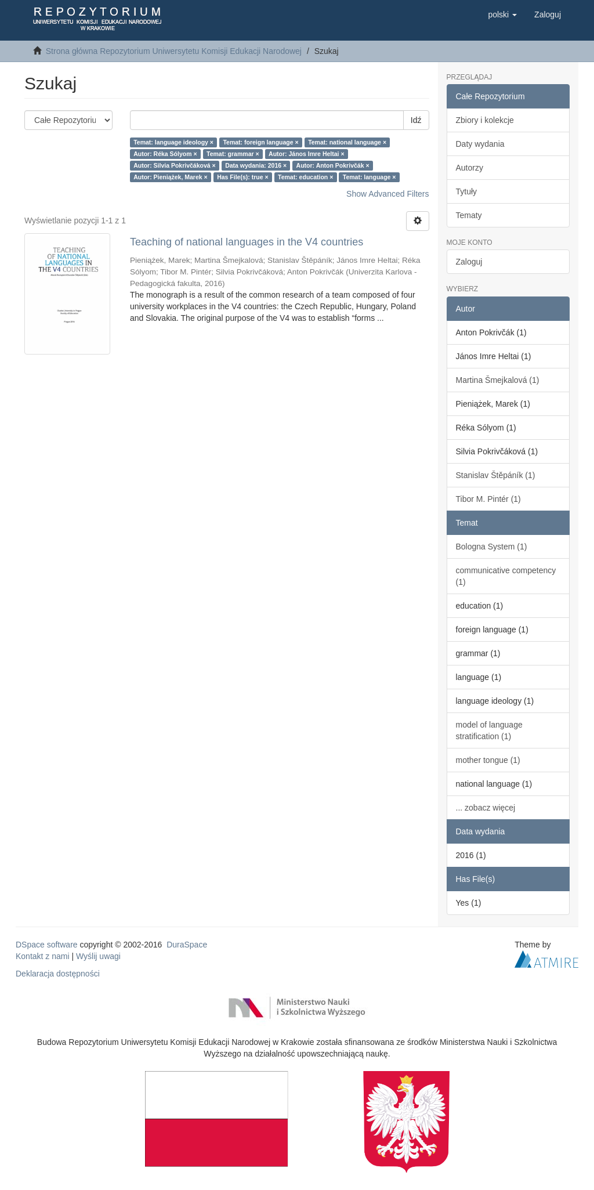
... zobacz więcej (486, 807)
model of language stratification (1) (489, 730)
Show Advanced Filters (387, 193)
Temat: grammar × (233, 153)
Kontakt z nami (43, 956)
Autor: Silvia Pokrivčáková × (174, 165)
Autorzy (469, 167)
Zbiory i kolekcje (485, 120)
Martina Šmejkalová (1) (497, 380)
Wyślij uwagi (98, 956)
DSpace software (47, 944)
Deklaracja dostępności (58, 973)
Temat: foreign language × (260, 142)
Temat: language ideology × (173, 142)
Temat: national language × (347, 142)
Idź (416, 120)
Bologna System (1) (491, 546)
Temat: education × (305, 176)
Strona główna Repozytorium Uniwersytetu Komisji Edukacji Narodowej (174, 51)
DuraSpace (186, 944)
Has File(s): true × (242, 176)
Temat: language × (369, 176)
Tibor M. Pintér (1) (488, 499)
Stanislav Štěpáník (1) (495, 475)
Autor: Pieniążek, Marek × (170, 176)
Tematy (469, 215)
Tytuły (466, 191)
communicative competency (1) (506, 576)
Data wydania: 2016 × (256, 165)
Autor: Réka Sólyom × (165, 153)
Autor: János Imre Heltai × (306, 153)
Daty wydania (480, 144)
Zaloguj (469, 261)
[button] (502, 14)
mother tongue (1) (488, 760)
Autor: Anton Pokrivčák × (333, 165)
